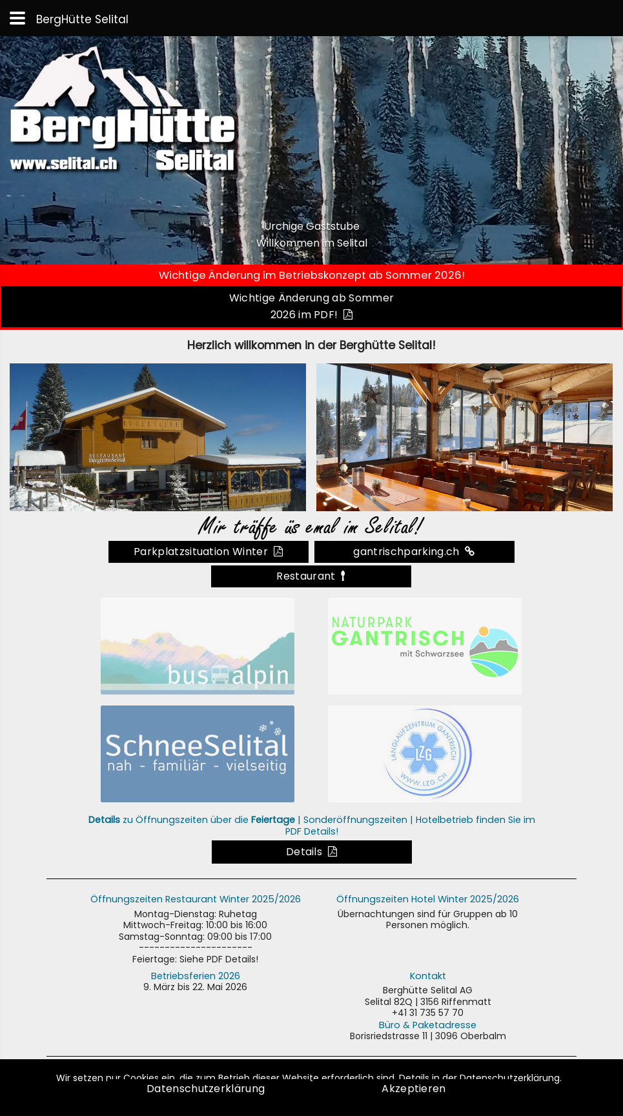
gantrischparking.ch (414, 551)
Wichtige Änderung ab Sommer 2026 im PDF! (311, 306)
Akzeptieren (414, 1088)
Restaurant (310, 576)
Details (311, 851)
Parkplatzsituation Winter (208, 551)
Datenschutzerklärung (209, 1088)
